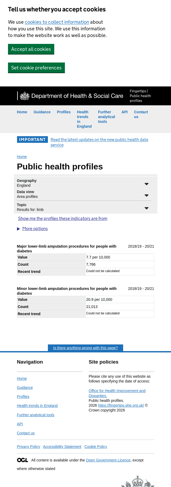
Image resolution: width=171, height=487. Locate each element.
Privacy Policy (28, 446)
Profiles (63, 112)
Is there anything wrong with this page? (85, 348)
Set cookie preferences (36, 68)
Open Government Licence (108, 460)
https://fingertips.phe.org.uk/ (121, 405)
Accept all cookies (31, 49)
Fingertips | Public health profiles (140, 96)
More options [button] (35, 228)
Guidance (42, 112)
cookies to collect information (57, 22)
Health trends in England (37, 405)
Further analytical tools (106, 117)
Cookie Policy (96, 446)
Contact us (26, 433)
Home (22, 112)
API (125, 112)
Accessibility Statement (62, 446)
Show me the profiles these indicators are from (62, 218)
